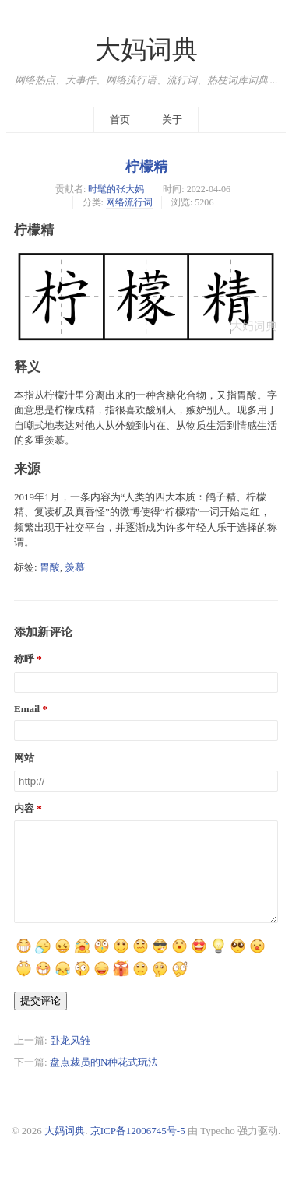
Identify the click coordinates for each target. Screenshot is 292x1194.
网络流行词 (129, 202)
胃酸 (50, 567)
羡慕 (75, 567)
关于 (172, 119)
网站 (24, 758)
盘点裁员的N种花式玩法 (104, 1081)
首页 (120, 119)
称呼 (24, 659)
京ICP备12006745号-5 (137, 1149)
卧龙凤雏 (70, 1059)
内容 (24, 808)
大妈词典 (146, 50)
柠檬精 (146, 166)
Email (27, 709)
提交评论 (40, 1019)
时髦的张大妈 (116, 189)
